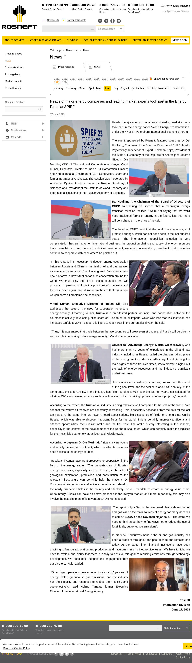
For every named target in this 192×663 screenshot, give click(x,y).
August (125, 88)
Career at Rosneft (76, 20)
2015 (89, 78)
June (107, 88)
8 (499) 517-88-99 (55, 5)
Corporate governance (45, 40)
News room (179, 40)
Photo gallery (12, 74)
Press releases (13, 53)
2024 (65, 82)
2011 (57, 78)
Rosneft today (13, 88)
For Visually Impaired (178, 5)
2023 (57, 82)
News (8, 60)
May (98, 88)
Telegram (106, 21)
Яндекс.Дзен (112, 21)
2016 (97, 78)
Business (72, 40)
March (82, 88)
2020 (129, 78)
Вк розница (119, 21)
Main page (55, 50)
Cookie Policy (183, 657)
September (137, 88)
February (71, 88)
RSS (14, 123)
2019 (121, 78)
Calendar (16, 137)
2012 (65, 78)
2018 (113, 78)
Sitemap (185, 11)
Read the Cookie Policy (16, 648)
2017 (105, 78)
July (116, 88)
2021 (137, 78)
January (58, 88)
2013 (73, 78)
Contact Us (53, 20)
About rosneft (14, 40)
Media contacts (13, 81)
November (164, 88)
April (91, 88)
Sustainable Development (150, 40)
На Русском (169, 11)
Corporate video (14, 67)
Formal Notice (134, 653)
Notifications (18, 130)
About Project (183, 653)
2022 (145, 78)
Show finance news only (166, 78)
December (179, 88)
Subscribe (166, 653)
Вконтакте (100, 21)
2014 (81, 78)
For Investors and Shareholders (105, 40)
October (151, 88)
